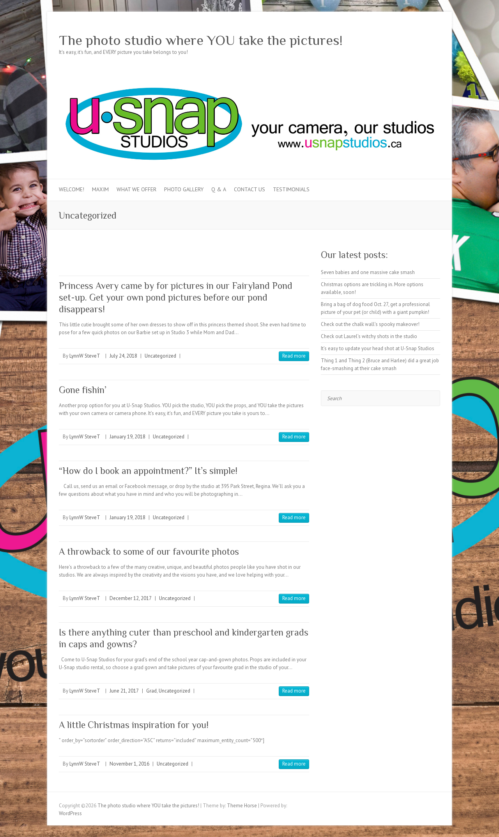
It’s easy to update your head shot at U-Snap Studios (377, 348)
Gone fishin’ (82, 390)
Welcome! (71, 189)
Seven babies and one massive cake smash (368, 272)
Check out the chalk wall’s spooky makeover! (370, 324)
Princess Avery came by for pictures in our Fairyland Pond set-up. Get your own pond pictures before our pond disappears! (175, 297)
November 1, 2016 (129, 763)
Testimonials (291, 189)
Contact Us (249, 189)
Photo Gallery (183, 189)
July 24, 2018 (123, 356)
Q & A (218, 189)
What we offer (136, 189)
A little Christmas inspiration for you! (134, 724)
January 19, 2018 (127, 436)
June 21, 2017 (124, 690)
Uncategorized (160, 356)
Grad (151, 690)
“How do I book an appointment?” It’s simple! (148, 470)
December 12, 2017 (131, 598)
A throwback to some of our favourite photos (149, 551)
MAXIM (100, 189)
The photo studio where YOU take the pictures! (201, 40)
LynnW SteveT (84, 356)
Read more (294, 356)
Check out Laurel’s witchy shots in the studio (369, 336)
